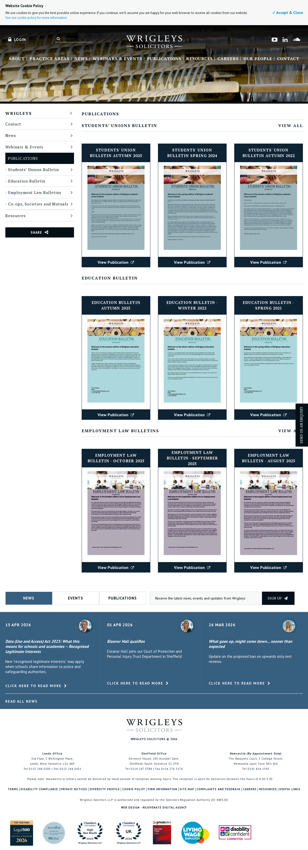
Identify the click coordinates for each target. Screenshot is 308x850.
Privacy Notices (74, 789)
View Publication (116, 262)
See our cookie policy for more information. (36, 18)
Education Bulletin (26, 181)
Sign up (278, 598)
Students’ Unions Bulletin (33, 169)
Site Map (187, 789)
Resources (199, 59)
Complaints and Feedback (219, 789)
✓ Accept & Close (287, 12)
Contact (288, 59)
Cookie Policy (133, 789)
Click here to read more (33, 686)
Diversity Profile (105, 789)
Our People (257, 59)
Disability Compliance (39, 789)
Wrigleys (18, 113)
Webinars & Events (117, 59)
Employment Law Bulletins (34, 192)
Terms (13, 789)
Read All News (21, 701)
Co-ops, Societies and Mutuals (38, 203)
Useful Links (289, 789)
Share (36, 232)
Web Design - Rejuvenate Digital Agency (154, 807)
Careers (228, 59)
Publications (164, 59)
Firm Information (162, 789)
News (81, 59)
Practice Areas (49, 59)
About (17, 59)
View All (290, 125)
